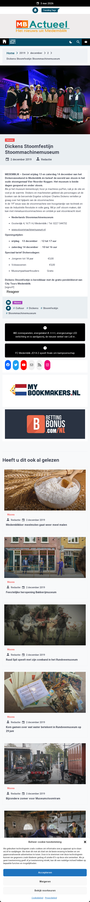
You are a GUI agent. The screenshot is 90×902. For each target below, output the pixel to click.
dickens (33, 308)
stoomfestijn (50, 308)
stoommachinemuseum (22, 313)
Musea (10, 140)
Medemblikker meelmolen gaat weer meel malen (36, 524)
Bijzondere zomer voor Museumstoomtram (33, 798)
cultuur (20, 308)
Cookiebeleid (37, 898)
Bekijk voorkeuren (45, 890)
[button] (85, 842)
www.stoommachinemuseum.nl (29, 229)
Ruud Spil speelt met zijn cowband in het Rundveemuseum (42, 659)
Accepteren (45, 872)
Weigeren (45, 881)
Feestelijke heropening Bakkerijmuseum (31, 592)
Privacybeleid (51, 898)
